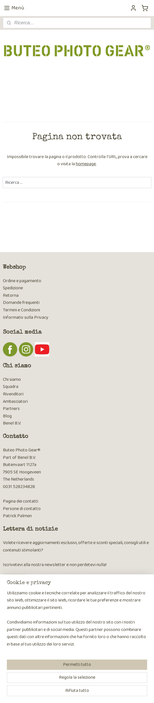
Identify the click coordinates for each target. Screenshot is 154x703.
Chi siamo (12, 379)
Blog (7, 416)
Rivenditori (13, 394)
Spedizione (13, 288)
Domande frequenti (21, 302)
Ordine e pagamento (22, 280)
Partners (11, 408)
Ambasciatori (15, 401)
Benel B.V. (12, 423)
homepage (86, 164)
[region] (77, 621)
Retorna (11, 295)
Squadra (10, 386)
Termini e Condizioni (21, 310)
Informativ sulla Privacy (25, 317)
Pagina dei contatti (20, 501)
